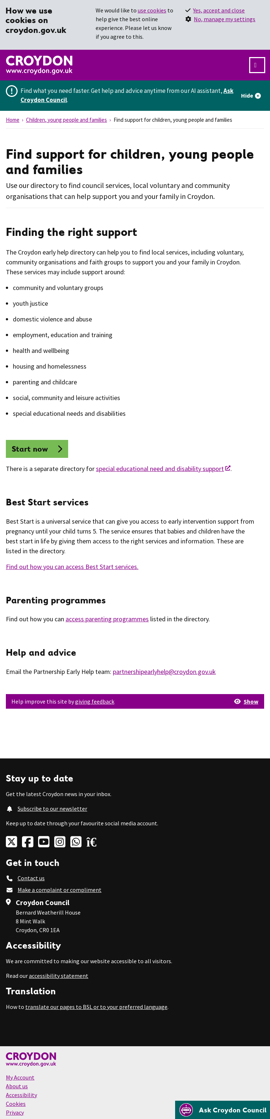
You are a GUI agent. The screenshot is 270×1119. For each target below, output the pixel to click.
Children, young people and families (66, 119)
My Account (20, 1077)
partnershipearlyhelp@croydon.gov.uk (164, 671)
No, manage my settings (224, 19)
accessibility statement (58, 975)
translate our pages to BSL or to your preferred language (96, 1006)
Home (12, 119)
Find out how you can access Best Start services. (72, 566)
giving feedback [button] (94, 701)
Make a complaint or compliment (59, 889)
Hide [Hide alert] (247, 95)
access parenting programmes (107, 619)
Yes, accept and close (219, 10)
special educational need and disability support (160, 468)
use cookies (152, 10)
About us (17, 1086)
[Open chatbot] (222, 1110)
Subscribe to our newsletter (52, 808)
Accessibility (21, 1095)
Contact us (31, 878)
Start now (30, 448)
